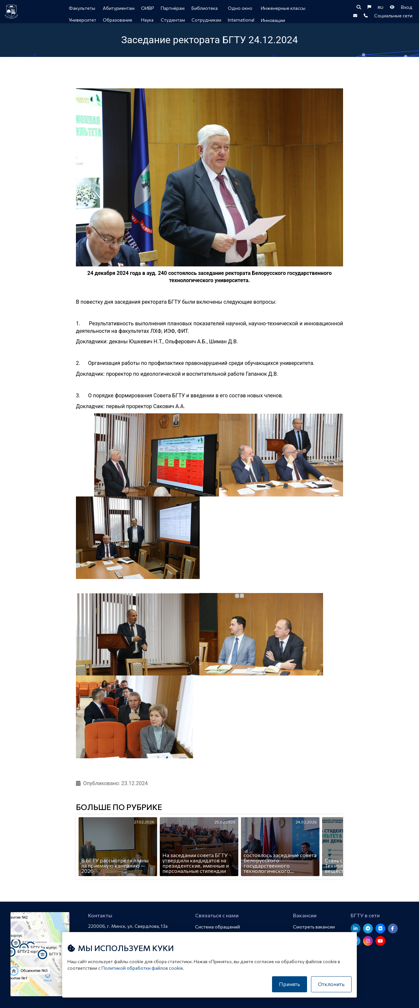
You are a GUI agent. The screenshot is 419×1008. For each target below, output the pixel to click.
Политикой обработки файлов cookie (142, 968)
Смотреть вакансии (315, 927)
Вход (406, 8)
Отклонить (331, 984)
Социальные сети (393, 19)
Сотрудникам (207, 20)
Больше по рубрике (119, 812)
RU (380, 8)
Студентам (173, 20)
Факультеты (82, 8)
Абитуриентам (119, 8)
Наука (147, 20)
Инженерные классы (283, 8)
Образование (118, 20)
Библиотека (205, 8)
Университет (83, 20)
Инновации (273, 20)
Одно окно (240, 8)
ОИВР (148, 8)
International (241, 20)
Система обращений (218, 927)
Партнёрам (173, 8)
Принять (289, 984)
